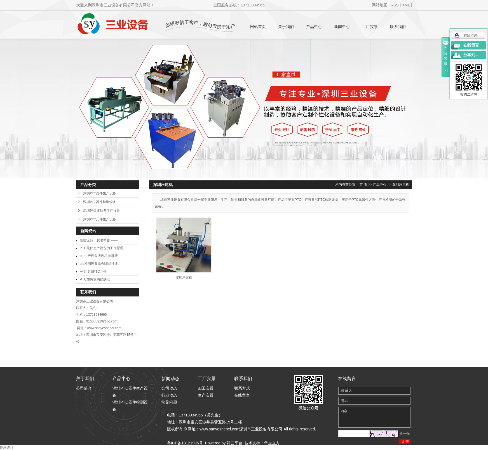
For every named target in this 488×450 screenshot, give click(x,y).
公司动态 (169, 388)
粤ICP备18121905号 (185, 443)
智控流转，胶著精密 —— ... (100, 240)
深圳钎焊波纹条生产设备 (101, 211)
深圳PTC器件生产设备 (99, 193)
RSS (395, 5)
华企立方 (272, 443)
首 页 (363, 185)
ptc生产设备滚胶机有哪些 (99, 256)
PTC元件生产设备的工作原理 (101, 248)
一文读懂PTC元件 (93, 272)
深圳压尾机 (400, 185)
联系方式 (242, 388)
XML (406, 5)
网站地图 (380, 5)
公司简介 (84, 388)
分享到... (470, 55)
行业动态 (169, 395)
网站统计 (6, 447)
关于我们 (286, 26)
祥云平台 (234, 443)
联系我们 (398, 26)
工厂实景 (370, 26)
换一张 (405, 433)
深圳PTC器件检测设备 (99, 202)
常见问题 (169, 402)
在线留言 (242, 395)
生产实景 (206, 395)
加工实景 (206, 388)
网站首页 (258, 26)
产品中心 (314, 26)
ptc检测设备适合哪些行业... (100, 264)
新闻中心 (342, 26)
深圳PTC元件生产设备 (99, 219)
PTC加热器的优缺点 (95, 279)
